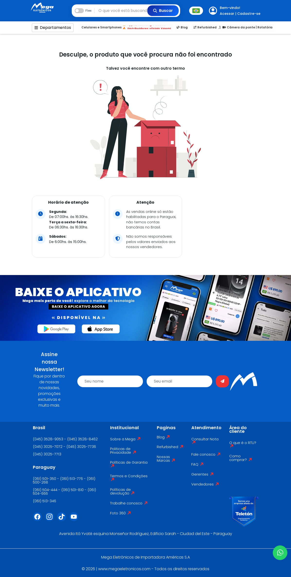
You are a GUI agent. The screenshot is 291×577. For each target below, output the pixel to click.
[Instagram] (51, 519)
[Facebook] (39, 519)
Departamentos (53, 27)
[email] (179, 381)
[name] (110, 381)
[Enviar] (222, 381)
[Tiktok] (63, 519)
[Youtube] (75, 519)
